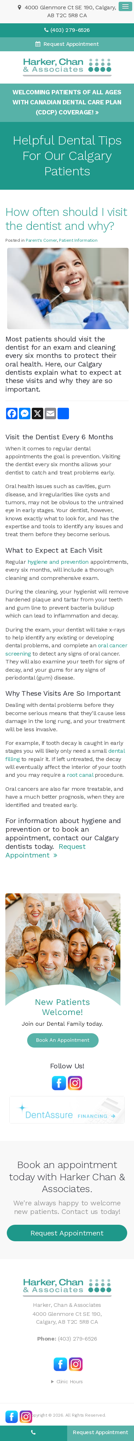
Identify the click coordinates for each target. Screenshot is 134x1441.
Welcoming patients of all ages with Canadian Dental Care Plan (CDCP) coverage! (67, 102)
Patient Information (78, 240)
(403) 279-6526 (70, 30)
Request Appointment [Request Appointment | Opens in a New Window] (70, 44)
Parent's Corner (41, 240)
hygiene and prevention (58, 561)
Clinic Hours (69, 1381)
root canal (80, 774)
